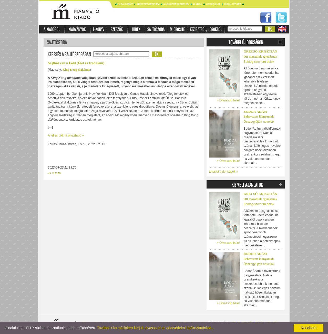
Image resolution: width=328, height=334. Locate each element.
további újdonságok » (223, 171)
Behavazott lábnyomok (259, 116)
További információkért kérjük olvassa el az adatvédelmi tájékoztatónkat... (155, 328)
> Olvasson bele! (228, 100)
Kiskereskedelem (148, 4)
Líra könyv (126, 4)
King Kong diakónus (76, 69)
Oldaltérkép (232, 4)
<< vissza (54, 173)
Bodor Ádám (255, 111)
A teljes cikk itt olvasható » (66, 135)
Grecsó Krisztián (260, 51)
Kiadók (197, 4)
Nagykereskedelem (176, 4)
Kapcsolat (213, 4)
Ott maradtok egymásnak (260, 56)
